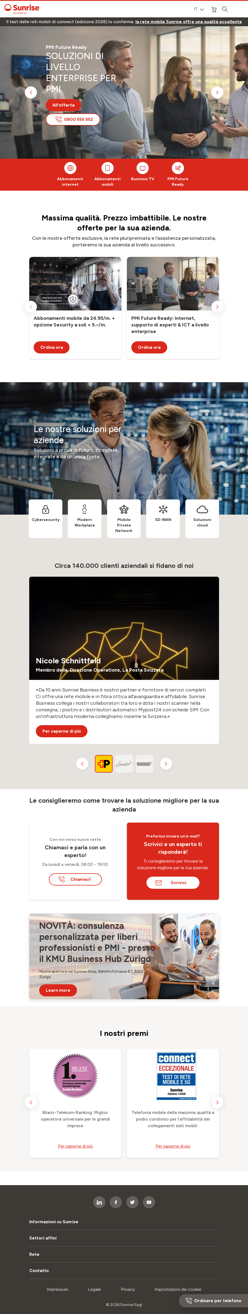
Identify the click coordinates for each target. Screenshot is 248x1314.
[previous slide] (31, 92)
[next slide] (217, 92)
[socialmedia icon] (132, 1202)
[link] (188, 21)
